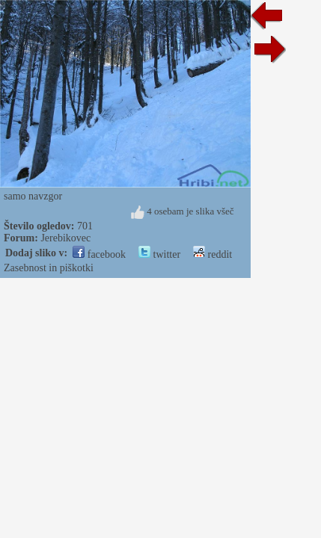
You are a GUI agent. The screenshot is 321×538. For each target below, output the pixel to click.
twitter (159, 254)
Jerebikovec (65, 238)
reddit (212, 254)
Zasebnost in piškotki (49, 267)
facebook (99, 254)
